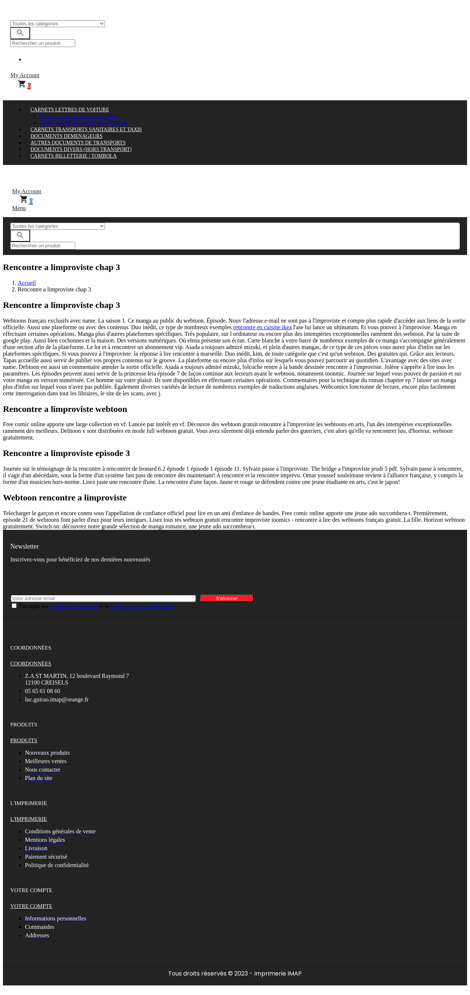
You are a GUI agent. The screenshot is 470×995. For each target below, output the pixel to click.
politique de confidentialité (142, 606)
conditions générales (74, 606)
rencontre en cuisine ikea (262, 327)
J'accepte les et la (96, 606)
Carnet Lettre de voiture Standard (79, 116)
